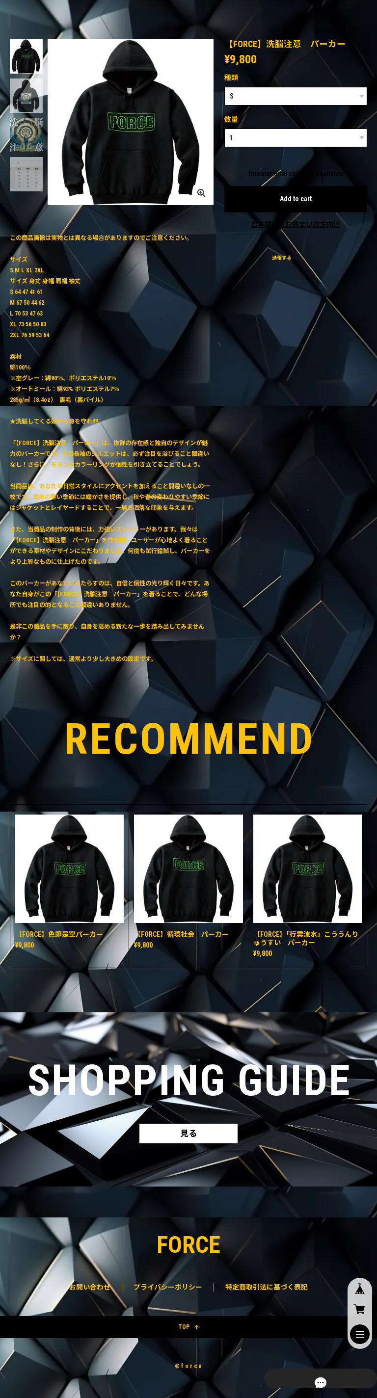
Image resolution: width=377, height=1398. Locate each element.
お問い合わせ (89, 1290)
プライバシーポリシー (168, 1290)
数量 (231, 119)
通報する (282, 258)
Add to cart (296, 199)
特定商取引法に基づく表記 (266, 1290)
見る (188, 1135)
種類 (231, 77)
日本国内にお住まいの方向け (295, 224)
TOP (188, 1329)
